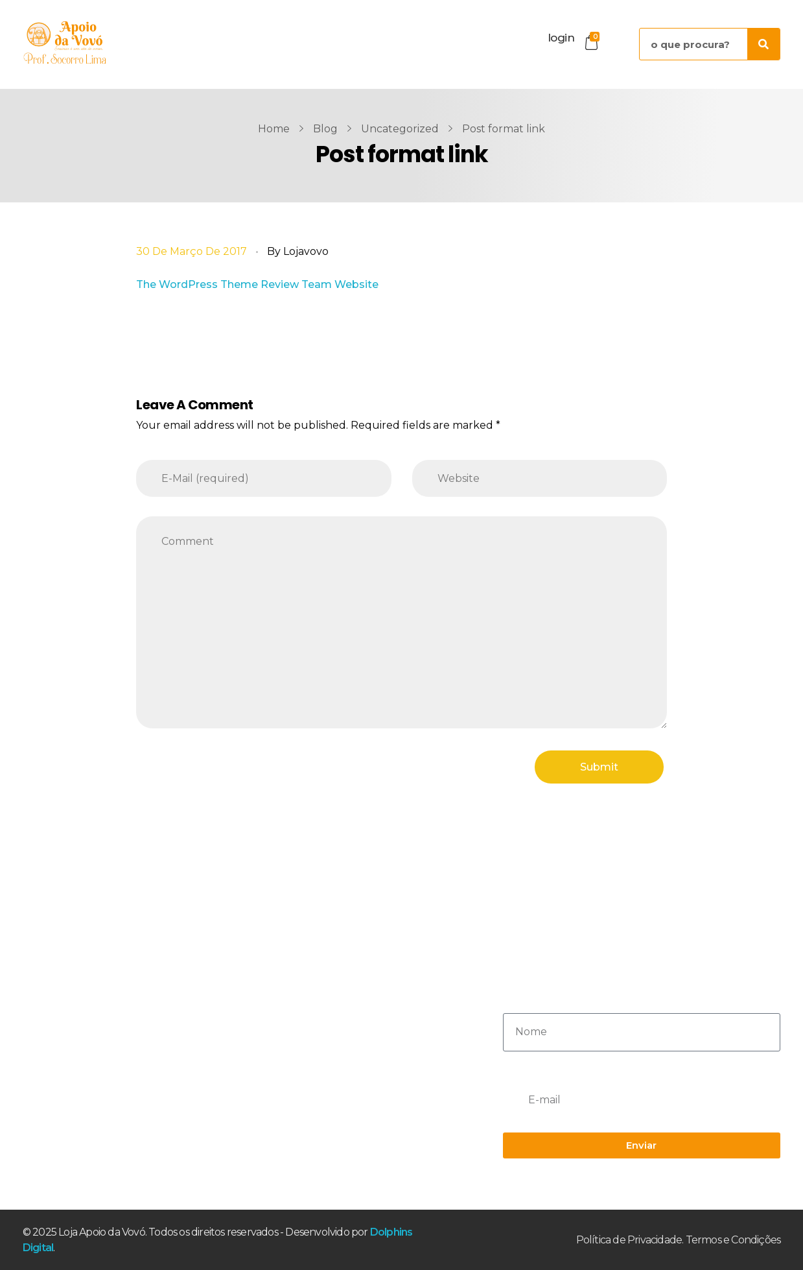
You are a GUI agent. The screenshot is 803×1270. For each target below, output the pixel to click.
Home (274, 129)
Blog (325, 129)
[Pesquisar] (763, 44)
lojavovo (306, 251)
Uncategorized (400, 129)
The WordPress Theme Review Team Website (257, 284)
